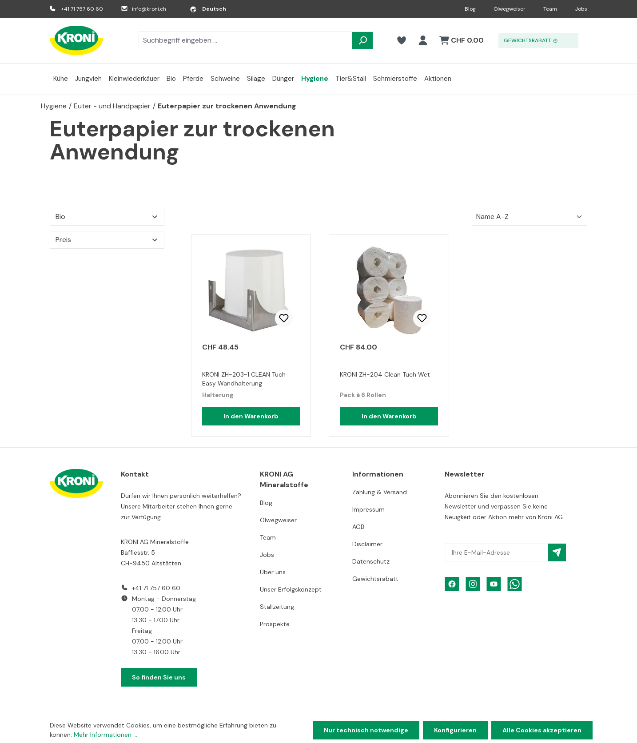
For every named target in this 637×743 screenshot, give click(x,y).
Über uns (273, 572)
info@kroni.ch (149, 8)
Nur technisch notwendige (366, 730)
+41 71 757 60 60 (82, 8)
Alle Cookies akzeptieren (541, 730)
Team (550, 8)
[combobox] (245, 40)
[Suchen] (362, 40)
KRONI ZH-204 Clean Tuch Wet (385, 374)
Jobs (581, 8)
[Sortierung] (529, 217)
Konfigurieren (455, 730)
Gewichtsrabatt (375, 579)
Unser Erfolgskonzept (291, 589)
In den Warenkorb (251, 416)
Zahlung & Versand (379, 492)
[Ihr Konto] (423, 40)
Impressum (368, 509)
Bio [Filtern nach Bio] (107, 216)
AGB (358, 527)
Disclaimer (367, 544)
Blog (470, 8)
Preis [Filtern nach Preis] (107, 239)
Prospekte (275, 624)
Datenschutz (371, 561)
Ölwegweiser (510, 8)
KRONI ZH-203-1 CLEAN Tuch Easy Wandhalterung (244, 378)
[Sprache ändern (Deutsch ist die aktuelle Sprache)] (208, 9)
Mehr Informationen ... (105, 735)
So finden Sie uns (159, 677)
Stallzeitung (277, 607)
